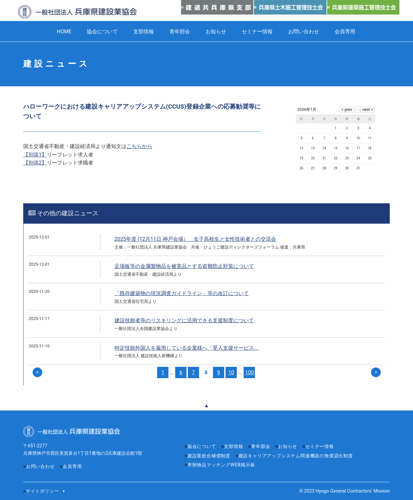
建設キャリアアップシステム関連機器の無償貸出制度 (295, 456)
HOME (64, 31)
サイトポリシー (42, 491)
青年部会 (179, 31)
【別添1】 (35, 155)
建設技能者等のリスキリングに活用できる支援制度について (184, 320)
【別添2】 (35, 163)
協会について (102, 31)
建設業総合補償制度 (208, 456)
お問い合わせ (303, 31)
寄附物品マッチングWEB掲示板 (221, 465)
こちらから (139, 146)
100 (249, 372)
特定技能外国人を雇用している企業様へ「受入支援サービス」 (187, 348)
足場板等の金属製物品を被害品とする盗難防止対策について (184, 266)
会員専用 (345, 31)
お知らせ (216, 31)
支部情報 (143, 31)
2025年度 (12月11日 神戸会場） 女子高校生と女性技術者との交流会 (195, 239)
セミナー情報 (257, 31)
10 (231, 372)
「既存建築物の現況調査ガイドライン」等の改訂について (182, 293)
